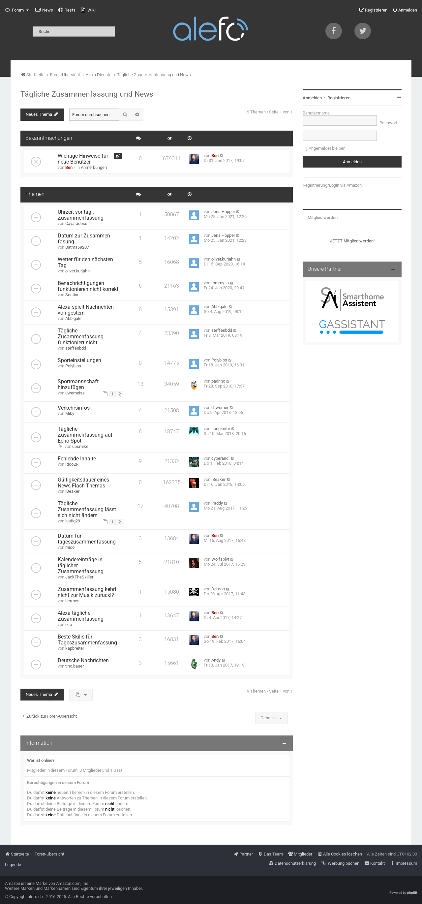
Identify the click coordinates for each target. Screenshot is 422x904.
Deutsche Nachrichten (83, 661)
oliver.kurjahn (77, 270)
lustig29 (72, 520)
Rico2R (71, 464)
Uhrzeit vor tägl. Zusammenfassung (81, 215)
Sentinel (72, 294)
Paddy (217, 503)
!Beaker (72, 491)
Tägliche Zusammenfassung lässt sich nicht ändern (87, 509)
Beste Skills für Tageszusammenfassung (87, 640)
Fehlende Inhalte (77, 459)
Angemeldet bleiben (327, 148)
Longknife (220, 428)
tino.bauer (74, 666)
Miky (69, 413)
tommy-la (220, 282)
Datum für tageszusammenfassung (87, 539)
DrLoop (218, 588)
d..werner (219, 407)
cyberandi (220, 458)
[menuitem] (44, 10)
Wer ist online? (40, 760)
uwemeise (75, 392)
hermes (72, 600)
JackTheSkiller (79, 577)
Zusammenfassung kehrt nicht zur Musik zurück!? (87, 592)
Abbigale (73, 318)
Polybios (73, 365)
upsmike (80, 446)
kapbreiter (74, 648)
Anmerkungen (94, 167)
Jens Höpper (223, 211)
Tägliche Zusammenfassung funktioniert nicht (81, 337)
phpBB (412, 892)
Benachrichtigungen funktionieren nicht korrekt (88, 286)
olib (68, 624)
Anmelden (312, 97)
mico (70, 547)
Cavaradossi (76, 223)
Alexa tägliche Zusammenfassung (81, 616)
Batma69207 (77, 247)
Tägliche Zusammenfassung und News (86, 94)
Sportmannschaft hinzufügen (78, 384)
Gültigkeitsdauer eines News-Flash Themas (83, 483)
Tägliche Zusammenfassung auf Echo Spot (85, 435)
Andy (216, 660)
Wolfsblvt (220, 559)
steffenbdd (75, 348)
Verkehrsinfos (74, 408)
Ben (69, 167)
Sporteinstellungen (79, 360)
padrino (218, 381)
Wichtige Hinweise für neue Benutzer (83, 159)
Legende (13, 864)
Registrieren (338, 97)
